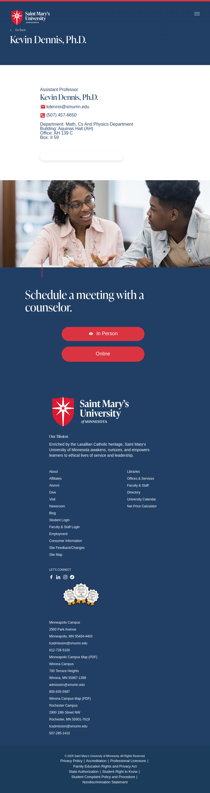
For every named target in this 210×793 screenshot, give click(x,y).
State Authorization (85, 771)
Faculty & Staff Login (64, 527)
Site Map (55, 555)
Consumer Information (65, 541)
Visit (52, 499)
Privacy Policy (73, 761)
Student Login (59, 520)
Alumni (54, 485)
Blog (52, 513)
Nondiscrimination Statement (105, 782)
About (53, 472)
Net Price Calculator (142, 506)
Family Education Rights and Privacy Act (105, 766)
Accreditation (98, 761)
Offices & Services (140, 479)
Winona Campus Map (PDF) (70, 699)
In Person (103, 333)
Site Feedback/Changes (67, 548)
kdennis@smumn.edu (67, 106)
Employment (58, 534)
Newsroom (57, 506)
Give (52, 492)
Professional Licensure (130, 761)
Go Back (18, 30)
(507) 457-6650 (61, 115)
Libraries (133, 472)
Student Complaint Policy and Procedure (105, 777)
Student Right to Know (121, 771)
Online (103, 354)
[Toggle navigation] (197, 14)
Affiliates (55, 479)
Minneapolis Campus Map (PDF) (73, 657)
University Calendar (141, 499)
